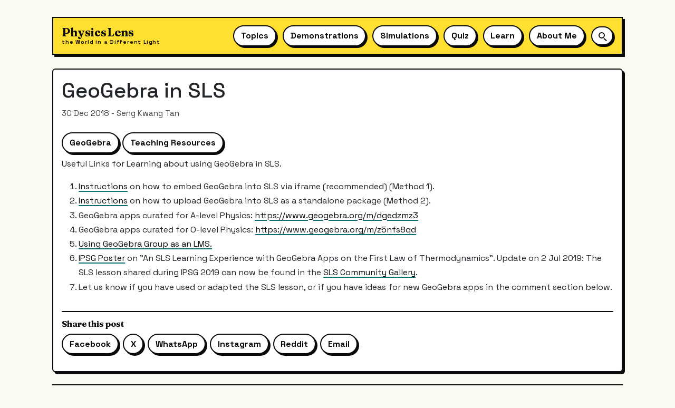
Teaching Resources (173, 142)
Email (339, 343)
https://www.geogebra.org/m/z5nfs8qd (335, 229)
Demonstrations (325, 35)
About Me (557, 35)
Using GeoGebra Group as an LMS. (145, 243)
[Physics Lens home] (111, 36)
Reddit (294, 343)
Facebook (90, 343)
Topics (254, 35)
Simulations (404, 35)
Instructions (103, 186)
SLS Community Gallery (369, 272)
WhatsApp (177, 343)
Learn (502, 35)
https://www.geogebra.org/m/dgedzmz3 (336, 215)
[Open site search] (602, 35)
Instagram (239, 343)
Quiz (460, 35)
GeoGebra (90, 142)
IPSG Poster (102, 258)
